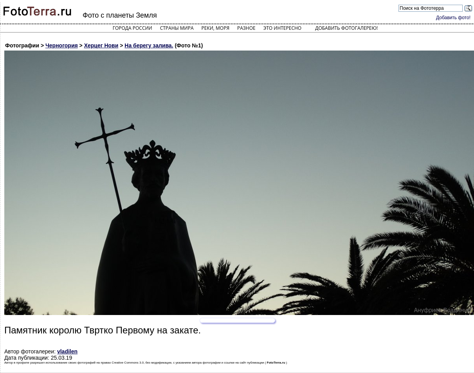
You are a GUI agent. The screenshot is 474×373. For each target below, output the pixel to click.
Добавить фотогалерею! (346, 28)
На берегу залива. (148, 45)
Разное (246, 28)
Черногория (61, 45)
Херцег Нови (101, 45)
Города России (132, 28)
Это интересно (282, 28)
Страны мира (177, 28)
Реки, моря (215, 28)
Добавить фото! (453, 17)
